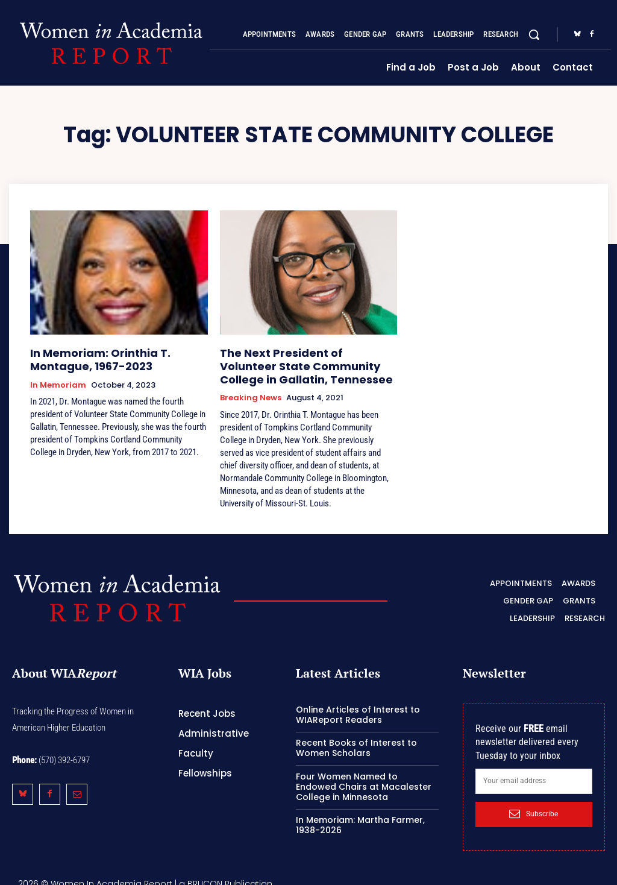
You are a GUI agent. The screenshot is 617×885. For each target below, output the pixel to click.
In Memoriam (58, 380)
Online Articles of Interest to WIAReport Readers (358, 705)
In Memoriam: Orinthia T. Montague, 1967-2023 (116, 357)
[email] (533, 772)
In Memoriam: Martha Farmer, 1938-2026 (360, 816)
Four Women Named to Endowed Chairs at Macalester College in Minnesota (363, 777)
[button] (533, 34)
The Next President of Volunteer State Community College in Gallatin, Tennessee (297, 362)
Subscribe (533, 804)
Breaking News (250, 391)
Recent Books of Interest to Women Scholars (356, 739)
